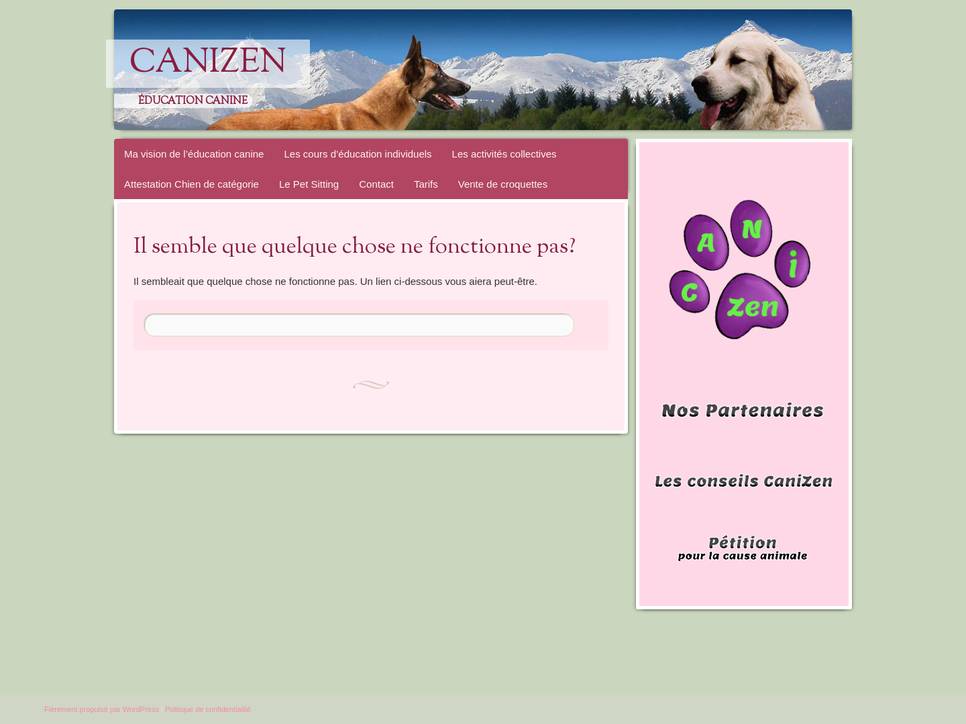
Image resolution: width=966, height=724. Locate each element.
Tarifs (426, 184)
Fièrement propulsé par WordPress (101, 709)
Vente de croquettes (502, 184)
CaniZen (207, 64)
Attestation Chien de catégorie (191, 184)
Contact (376, 184)
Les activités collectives (504, 154)
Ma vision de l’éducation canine (194, 154)
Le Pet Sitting (309, 184)
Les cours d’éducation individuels (357, 154)
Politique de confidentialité (208, 709)
